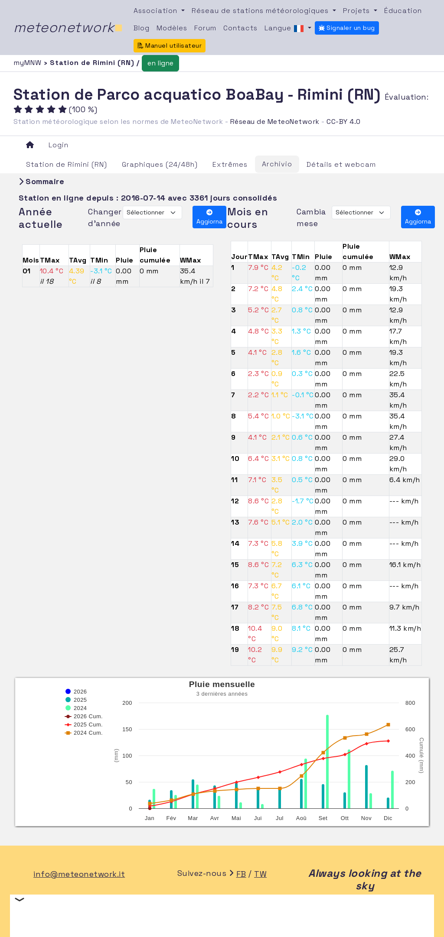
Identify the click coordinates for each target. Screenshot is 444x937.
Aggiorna (209, 217)
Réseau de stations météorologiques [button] (261, 10)
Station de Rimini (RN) (66, 164)
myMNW (28, 62)
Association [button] (157, 10)
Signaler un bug (347, 28)
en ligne (160, 63)
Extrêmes (230, 164)
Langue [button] (285, 28)
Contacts (240, 27)
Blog (142, 27)
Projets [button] (357, 10)
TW (260, 874)
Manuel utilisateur (169, 45)
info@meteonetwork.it (79, 874)
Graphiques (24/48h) (160, 164)
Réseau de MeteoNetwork (275, 121)
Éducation (403, 10)
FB (241, 874)
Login (59, 144)
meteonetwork (68, 27)
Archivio (277, 164)
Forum (205, 27)
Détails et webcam (341, 164)
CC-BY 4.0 (343, 121)
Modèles (172, 27)
